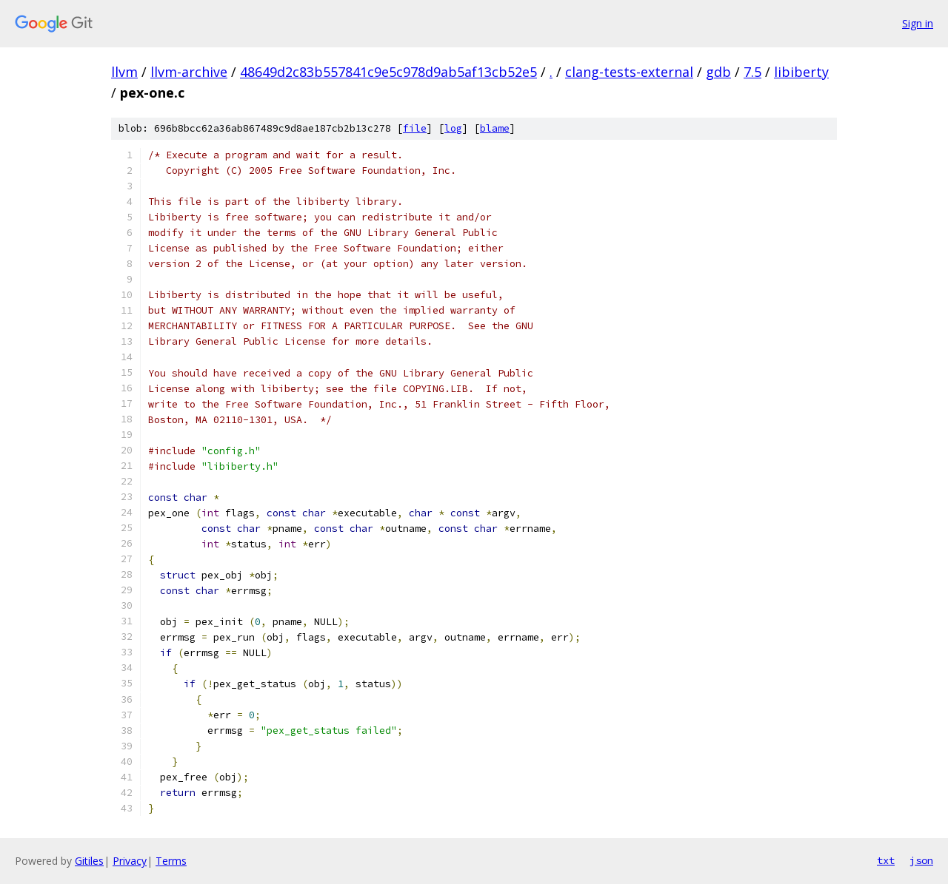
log (453, 128)
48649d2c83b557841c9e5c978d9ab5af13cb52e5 (388, 72)
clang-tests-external (629, 72)
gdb (718, 72)
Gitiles (89, 861)
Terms (171, 861)
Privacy (130, 861)
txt (886, 860)
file (415, 128)
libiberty (801, 72)
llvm (124, 72)
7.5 (752, 72)
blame (495, 128)
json (921, 860)
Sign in (917, 23)
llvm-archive (188, 72)
